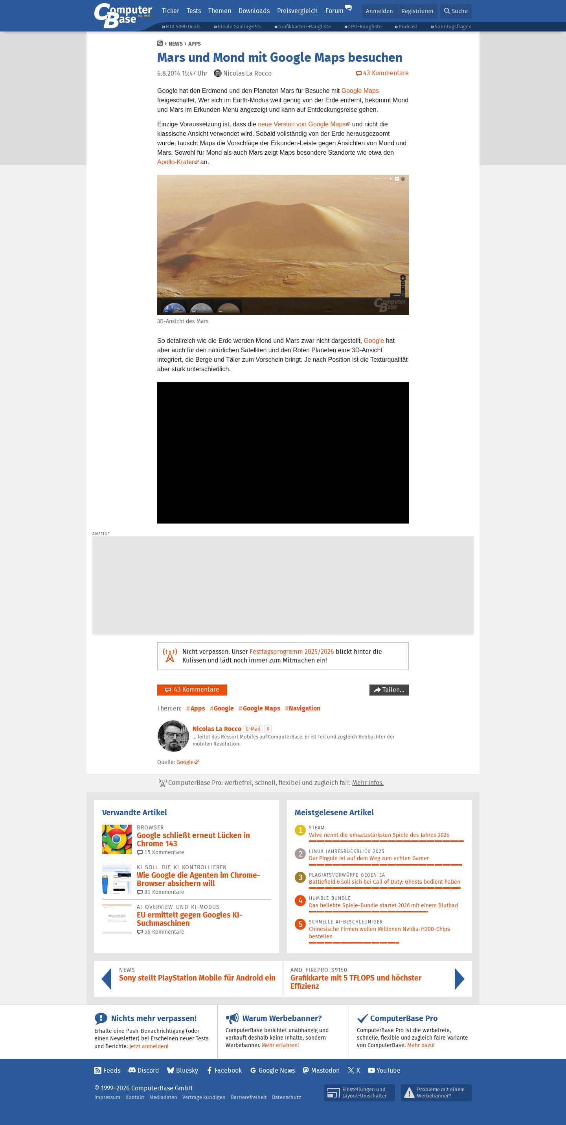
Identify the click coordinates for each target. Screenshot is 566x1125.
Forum (334, 10)
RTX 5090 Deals (183, 26)
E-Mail (253, 729)
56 (160, 932)
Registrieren (417, 11)
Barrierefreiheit (249, 1097)
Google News (277, 1070)
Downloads (254, 10)
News (176, 43)
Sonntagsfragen (453, 26)
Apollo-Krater (175, 162)
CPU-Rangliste (365, 26)
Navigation (304, 708)
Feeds (111, 1070)
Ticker (170, 10)
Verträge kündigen (204, 1097)
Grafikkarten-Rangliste (304, 26)
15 (160, 852)
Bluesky (187, 1070)
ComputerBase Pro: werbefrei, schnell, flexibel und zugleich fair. (271, 783)
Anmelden (379, 11)
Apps (194, 43)
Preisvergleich (297, 10)
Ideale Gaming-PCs (239, 26)
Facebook (228, 1070)
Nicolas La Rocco (217, 728)
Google (374, 340)
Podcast (408, 26)
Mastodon (325, 1070)
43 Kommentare (192, 689)
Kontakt (134, 1097)
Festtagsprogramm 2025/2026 (292, 651)
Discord (148, 1070)
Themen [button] (219, 10)
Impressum (107, 1097)
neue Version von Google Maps (301, 124)
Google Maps (360, 90)
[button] (456, 11)
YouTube (389, 1070)
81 (160, 892)
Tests (194, 10)
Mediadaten (163, 1097)
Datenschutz (286, 1097)
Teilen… (392, 689)
